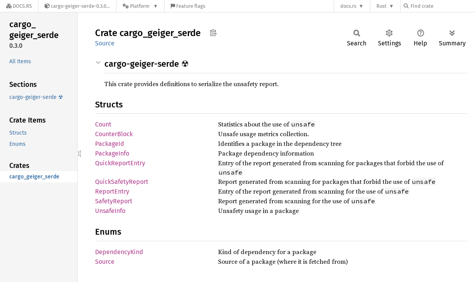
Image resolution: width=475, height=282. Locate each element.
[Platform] (140, 6)
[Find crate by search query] (442, 6)
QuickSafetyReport (121, 181)
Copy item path (213, 32)
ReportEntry (112, 191)
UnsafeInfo (110, 211)
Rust (381, 6)
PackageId (109, 143)
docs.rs (348, 6)
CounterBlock (114, 134)
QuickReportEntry (120, 163)
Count (103, 124)
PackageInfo (112, 153)
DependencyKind (119, 252)
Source (104, 43)
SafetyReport (113, 201)
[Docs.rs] (19, 6)
